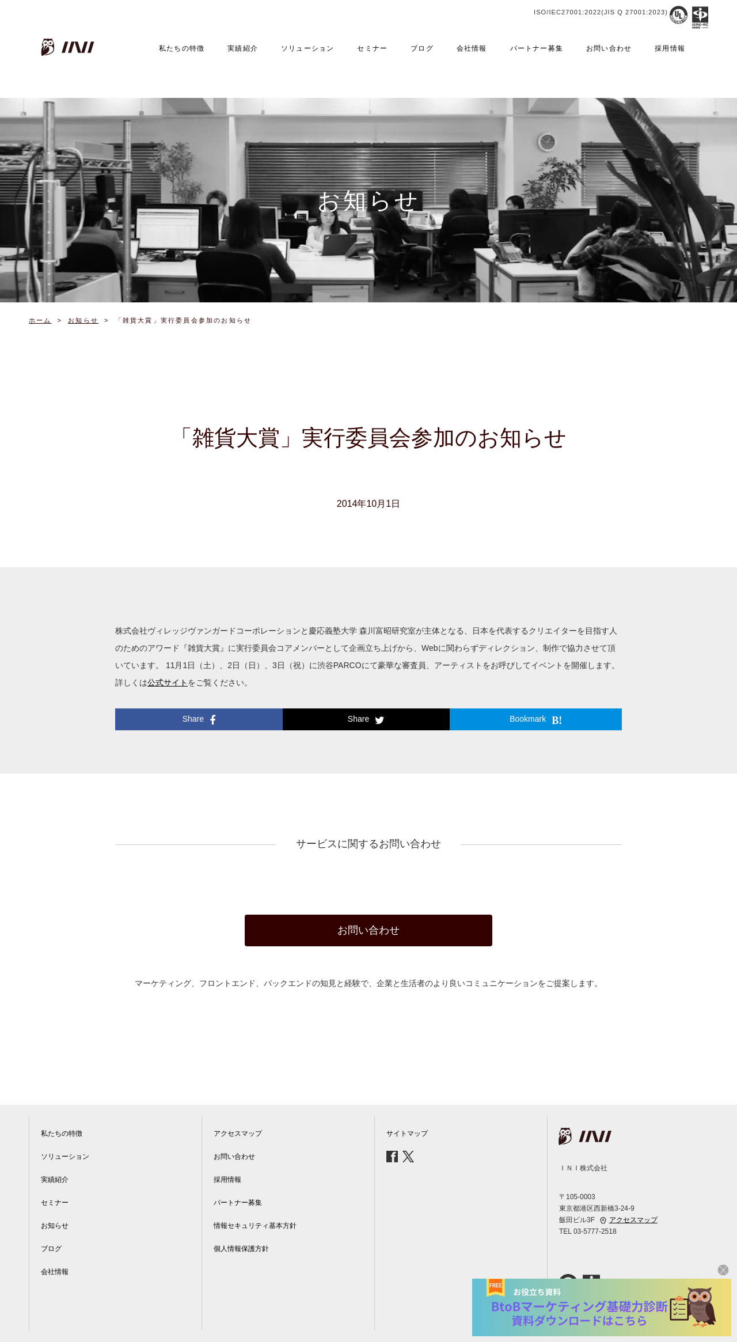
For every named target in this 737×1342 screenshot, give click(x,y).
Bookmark (536, 720)
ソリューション (307, 48)
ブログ (422, 48)
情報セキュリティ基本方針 (255, 1226)
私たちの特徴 (181, 48)
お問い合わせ (609, 48)
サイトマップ (407, 1133)
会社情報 (472, 48)
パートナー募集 (536, 48)
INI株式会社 (69, 47)
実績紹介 (242, 48)
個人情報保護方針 (241, 1249)
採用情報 (670, 48)
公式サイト (167, 682)
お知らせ (55, 1226)
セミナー (372, 48)
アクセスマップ (238, 1133)
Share (199, 720)
